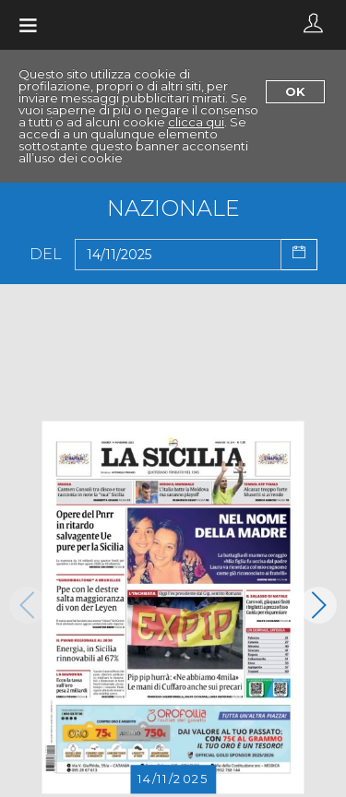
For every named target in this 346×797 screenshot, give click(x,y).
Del (46, 254)
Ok (295, 91)
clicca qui (196, 121)
